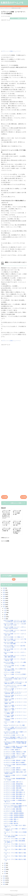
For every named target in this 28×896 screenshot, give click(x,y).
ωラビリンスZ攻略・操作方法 (11, 823)
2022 (4, 596)
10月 (5, 612)
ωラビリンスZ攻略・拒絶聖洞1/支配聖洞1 (14, 817)
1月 (5, 873)
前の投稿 (23, 497)
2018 (4, 604)
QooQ (16, 895)
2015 (4, 878)
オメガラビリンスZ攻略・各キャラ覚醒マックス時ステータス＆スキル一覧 (15, 732)
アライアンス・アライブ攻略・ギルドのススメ (15, 844)
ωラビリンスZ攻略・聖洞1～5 (11, 819)
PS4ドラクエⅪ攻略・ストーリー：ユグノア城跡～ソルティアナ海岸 (15, 639)
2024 (4, 592)
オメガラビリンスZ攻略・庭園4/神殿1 (13, 809)
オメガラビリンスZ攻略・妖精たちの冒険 (13, 790)
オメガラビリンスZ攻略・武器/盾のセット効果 (15, 751)
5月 (5, 865)
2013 (4, 882)
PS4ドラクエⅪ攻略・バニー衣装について (14, 637)
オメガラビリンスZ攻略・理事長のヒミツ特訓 (15, 769)
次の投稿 (4, 497)
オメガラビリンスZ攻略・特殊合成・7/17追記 (15, 760)
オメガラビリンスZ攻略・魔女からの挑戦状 (14, 762)
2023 (4, 594)
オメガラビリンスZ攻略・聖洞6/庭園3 (13, 811)
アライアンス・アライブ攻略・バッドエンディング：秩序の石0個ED (15, 836)
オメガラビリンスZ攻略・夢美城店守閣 (13, 784)
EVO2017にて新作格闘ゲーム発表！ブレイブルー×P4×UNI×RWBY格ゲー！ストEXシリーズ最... (15, 738)
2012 (4, 884)
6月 (5, 863)
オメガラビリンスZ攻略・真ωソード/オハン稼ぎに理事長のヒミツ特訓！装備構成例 (15, 747)
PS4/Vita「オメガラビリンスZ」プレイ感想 (14, 725)
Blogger (16, 890)
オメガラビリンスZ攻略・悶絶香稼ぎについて (15, 786)
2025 (4, 590)
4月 (5, 867)
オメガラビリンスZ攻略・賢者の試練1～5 (14, 798)
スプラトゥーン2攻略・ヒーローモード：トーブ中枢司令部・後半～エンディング (15, 692)
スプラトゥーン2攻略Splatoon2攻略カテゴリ (14, 503)
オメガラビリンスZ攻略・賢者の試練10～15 (14, 794)
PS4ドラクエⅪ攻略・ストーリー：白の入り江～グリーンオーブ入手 (15, 631)
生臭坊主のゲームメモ (12, 2)
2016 (4, 876)
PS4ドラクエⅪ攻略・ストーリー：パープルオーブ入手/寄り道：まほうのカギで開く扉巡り (15, 621)
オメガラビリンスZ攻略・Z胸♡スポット (13, 781)
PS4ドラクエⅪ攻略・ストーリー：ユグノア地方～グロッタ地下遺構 (15, 643)
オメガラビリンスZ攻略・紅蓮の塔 (12, 767)
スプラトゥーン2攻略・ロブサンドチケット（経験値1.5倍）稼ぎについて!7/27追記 (15, 683)
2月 (5, 871)
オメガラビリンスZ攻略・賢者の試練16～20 (14, 792)
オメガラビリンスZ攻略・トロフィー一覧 (13, 735)
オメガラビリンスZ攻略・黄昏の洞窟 (12, 788)
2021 (4, 598)
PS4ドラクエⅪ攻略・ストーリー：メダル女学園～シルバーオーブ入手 (15, 624)
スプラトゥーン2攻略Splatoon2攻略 (18, 18)
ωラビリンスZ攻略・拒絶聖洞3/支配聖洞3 (14, 813)
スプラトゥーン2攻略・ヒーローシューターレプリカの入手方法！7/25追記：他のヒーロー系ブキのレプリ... (15, 679)
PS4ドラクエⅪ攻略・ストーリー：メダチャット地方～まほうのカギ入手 (15, 627)
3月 (5, 869)
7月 (5, 618)
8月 (5, 616)
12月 (5, 608)
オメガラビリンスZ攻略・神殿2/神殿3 (13, 803)
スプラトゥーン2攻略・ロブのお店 (12, 672)
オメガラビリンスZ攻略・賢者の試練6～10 (14, 796)
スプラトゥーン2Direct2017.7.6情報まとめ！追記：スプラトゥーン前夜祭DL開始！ (15, 806)
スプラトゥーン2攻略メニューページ (11, 51)
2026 (4, 588)
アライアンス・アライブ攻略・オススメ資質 (14, 838)
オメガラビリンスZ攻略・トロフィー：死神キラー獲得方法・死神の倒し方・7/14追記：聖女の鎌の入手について (15, 757)
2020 (4, 600)
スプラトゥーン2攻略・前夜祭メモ (12, 749)
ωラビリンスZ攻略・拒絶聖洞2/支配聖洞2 (14, 815)
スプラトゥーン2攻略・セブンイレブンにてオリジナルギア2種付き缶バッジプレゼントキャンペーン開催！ (15, 728)
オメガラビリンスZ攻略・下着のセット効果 (14, 753)
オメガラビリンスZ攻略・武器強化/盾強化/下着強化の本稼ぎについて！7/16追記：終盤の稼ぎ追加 (15, 743)
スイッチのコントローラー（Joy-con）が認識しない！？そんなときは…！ (15, 686)
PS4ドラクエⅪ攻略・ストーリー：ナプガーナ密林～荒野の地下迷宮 (15, 656)
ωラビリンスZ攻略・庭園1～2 (11, 821)
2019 (4, 602)
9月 (5, 614)
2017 (4, 606)
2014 (4, 880)
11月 (5, 610)
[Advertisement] (14, 35)
